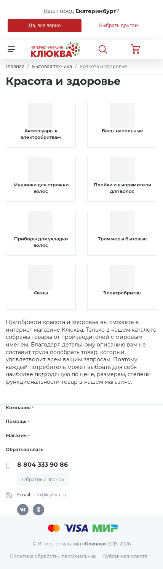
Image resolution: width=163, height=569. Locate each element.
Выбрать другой (118, 25)
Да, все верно (45, 25)
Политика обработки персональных (53, 556)
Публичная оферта (124, 556)
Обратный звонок (43, 479)
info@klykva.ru (49, 494)
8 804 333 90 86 (42, 464)
